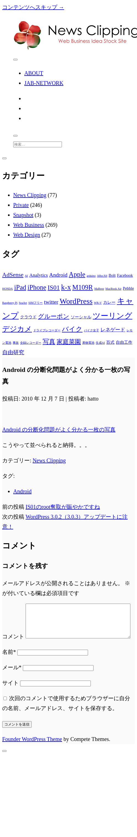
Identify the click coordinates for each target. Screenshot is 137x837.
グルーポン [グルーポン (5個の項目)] (53, 316)
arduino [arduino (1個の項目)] (91, 275)
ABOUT (33, 73)
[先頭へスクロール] (4, 767)
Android (22, 491)
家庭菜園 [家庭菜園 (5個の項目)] (69, 341)
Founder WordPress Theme (32, 756)
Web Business (28, 225)
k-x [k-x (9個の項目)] (66, 287)
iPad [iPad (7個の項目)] (20, 287)
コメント (13, 609)
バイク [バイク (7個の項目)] (72, 329)
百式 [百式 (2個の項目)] (110, 342)
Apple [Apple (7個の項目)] (77, 274)
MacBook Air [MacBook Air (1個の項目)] (113, 288)
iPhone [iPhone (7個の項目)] (37, 287)
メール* (11, 684)
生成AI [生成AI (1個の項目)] (100, 342)
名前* (9, 668)
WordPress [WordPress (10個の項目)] (76, 301)
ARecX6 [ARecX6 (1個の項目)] (102, 275)
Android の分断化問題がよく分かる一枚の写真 (59, 430)
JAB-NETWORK (43, 83)
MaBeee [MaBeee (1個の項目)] (99, 288)
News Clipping (29, 195)
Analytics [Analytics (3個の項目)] (38, 275)
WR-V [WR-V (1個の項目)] (98, 302)
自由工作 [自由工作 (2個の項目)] (124, 342)
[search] (15, 136)
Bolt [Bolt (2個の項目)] (112, 275)
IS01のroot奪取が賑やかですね (63, 507)
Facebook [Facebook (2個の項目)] (125, 275)
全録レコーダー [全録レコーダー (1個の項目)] (30, 342)
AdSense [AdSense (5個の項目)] (12, 274)
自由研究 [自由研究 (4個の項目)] (13, 352)
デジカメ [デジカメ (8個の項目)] (17, 329)
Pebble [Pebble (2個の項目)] (128, 288)
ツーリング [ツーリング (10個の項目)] (112, 315)
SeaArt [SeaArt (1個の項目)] (23, 302)
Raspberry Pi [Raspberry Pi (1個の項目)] (9, 302)
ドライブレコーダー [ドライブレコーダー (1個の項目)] (47, 330)
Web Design (26, 235)
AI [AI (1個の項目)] (26, 275)
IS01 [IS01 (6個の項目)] (54, 287)
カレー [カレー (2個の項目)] (109, 302)
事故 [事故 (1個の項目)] (16, 342)
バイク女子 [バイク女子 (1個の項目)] (91, 330)
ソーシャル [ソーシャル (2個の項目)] (81, 317)
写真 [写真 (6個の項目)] (49, 341)
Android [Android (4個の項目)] (58, 275)
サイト (10, 699)
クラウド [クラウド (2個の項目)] (28, 317)
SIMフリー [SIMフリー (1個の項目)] (35, 302)
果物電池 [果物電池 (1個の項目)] (88, 342)
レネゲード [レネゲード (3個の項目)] (112, 329)
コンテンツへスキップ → (33, 7)
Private (21, 205)
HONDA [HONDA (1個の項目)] (7, 288)
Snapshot (23, 215)
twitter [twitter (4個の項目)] (51, 302)
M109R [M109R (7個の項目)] (82, 287)
